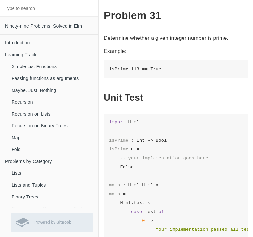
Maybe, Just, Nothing (34, 90)
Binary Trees (25, 196)
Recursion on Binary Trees (40, 125)
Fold (16, 149)
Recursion (22, 102)
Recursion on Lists (31, 114)
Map (16, 137)
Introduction (17, 42)
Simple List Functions (34, 66)
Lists (16, 173)
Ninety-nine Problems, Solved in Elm (43, 26)
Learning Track (20, 54)
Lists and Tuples (29, 185)
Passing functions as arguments (45, 78)
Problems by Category (28, 161)
